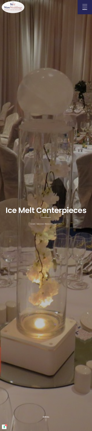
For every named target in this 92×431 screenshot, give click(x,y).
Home (32, 224)
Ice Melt (58, 224)
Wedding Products (45, 224)
